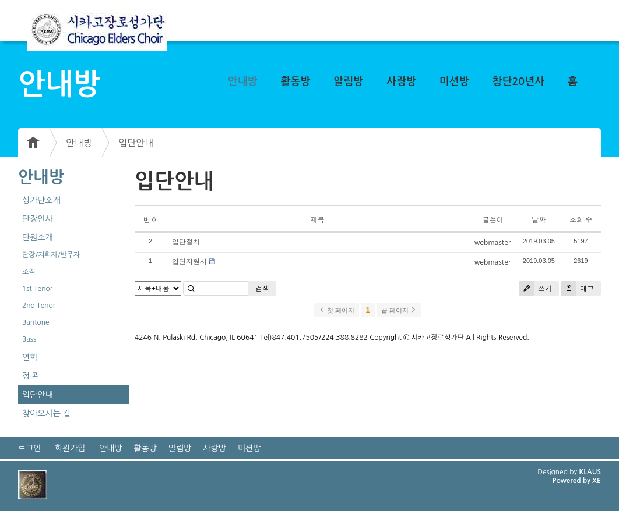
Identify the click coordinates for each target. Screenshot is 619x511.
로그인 (29, 448)
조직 (29, 271)
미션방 (454, 81)
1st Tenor (37, 288)
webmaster (492, 242)
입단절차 (186, 242)
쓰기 (535, 288)
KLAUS (590, 472)
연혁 (29, 357)
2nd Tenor (38, 305)
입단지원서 (189, 262)
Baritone (36, 322)
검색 (262, 288)
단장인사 (37, 219)
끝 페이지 (399, 310)
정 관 (31, 376)
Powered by (572, 480)
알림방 (348, 81)
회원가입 (70, 448)
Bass (29, 339)
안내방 (243, 81)
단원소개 (37, 237)
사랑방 (401, 81)
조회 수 (580, 220)
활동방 (296, 81)
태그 (577, 288)
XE (596, 480)
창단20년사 (519, 81)
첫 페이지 (336, 310)
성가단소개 (41, 200)
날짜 (539, 220)
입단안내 (135, 142)
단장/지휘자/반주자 (51, 254)
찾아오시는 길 (46, 413)
